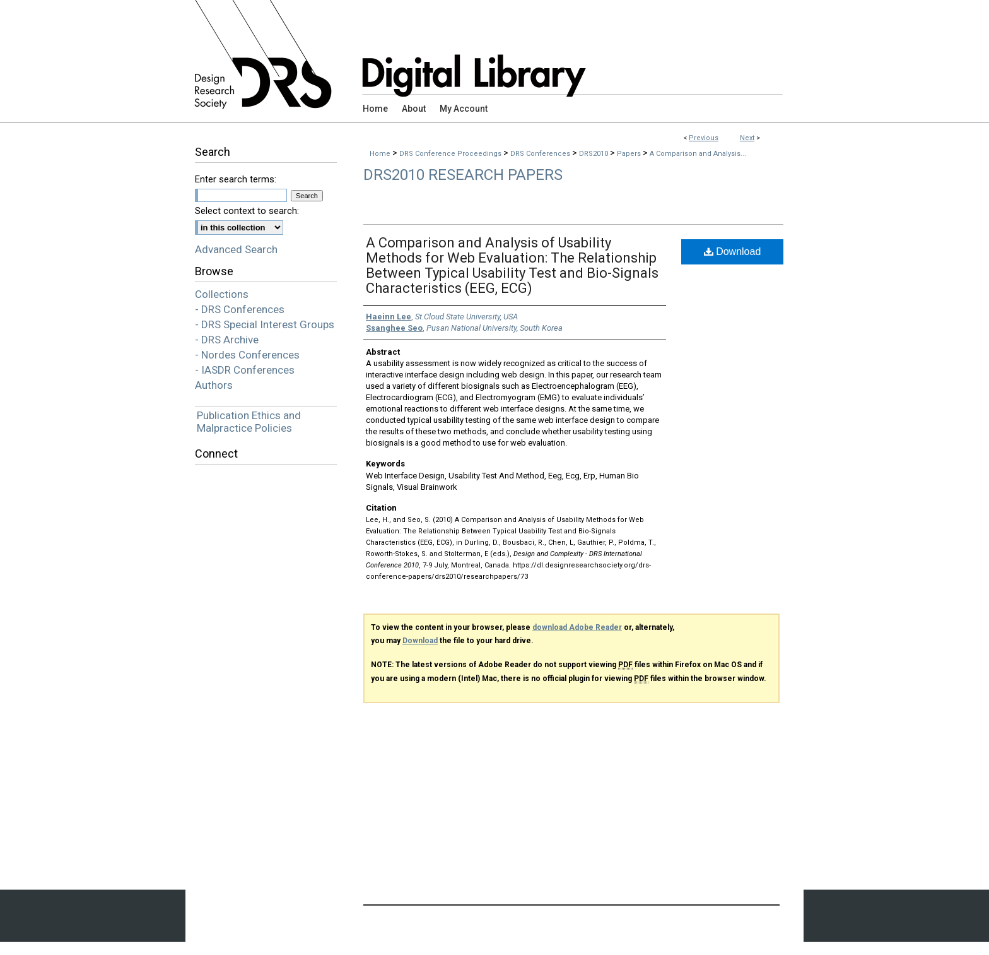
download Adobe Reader (577, 627)
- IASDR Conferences (245, 370)
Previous (703, 138)
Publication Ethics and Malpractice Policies (249, 421)
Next (747, 138)
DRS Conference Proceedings (451, 154)
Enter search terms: (235, 179)
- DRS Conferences (239, 309)
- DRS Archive (227, 339)
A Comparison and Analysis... (698, 154)
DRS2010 (594, 154)
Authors (214, 385)
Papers (630, 154)
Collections (222, 294)
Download (732, 251)
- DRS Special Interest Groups (264, 324)
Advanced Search (236, 249)
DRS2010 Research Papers (463, 175)
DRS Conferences (541, 154)
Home (380, 154)
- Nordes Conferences (247, 354)
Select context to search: (247, 211)
